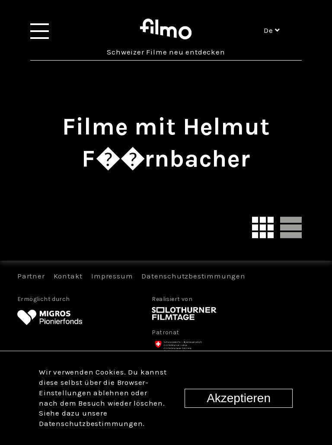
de (272, 30)
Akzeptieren (239, 398)
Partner (31, 276)
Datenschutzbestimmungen (193, 276)
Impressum (112, 276)
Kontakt (68, 276)
